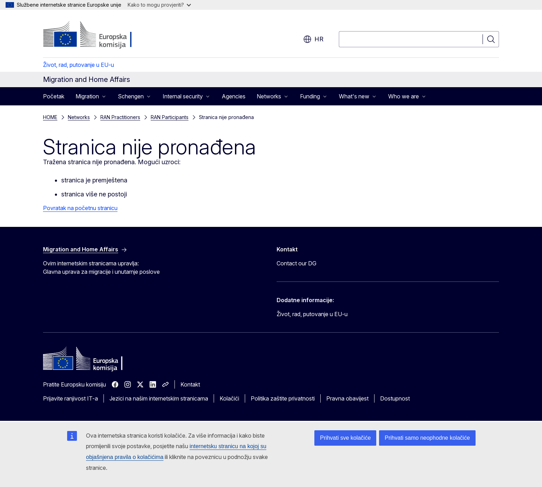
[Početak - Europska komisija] (99, 35)
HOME (50, 117)
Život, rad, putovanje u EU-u (78, 64)
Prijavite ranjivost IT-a (70, 398)
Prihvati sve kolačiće (345, 438)
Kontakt (190, 384)
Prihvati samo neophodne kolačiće (427, 438)
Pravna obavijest (347, 398)
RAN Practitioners (120, 117)
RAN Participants (169, 117)
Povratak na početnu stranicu (80, 207)
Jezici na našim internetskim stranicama (158, 398)
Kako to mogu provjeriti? (159, 5)
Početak (53, 96)
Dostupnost (395, 398)
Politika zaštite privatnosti (283, 398)
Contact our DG (296, 263)
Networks (79, 117)
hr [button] (313, 39)
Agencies (233, 96)
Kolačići (229, 398)
